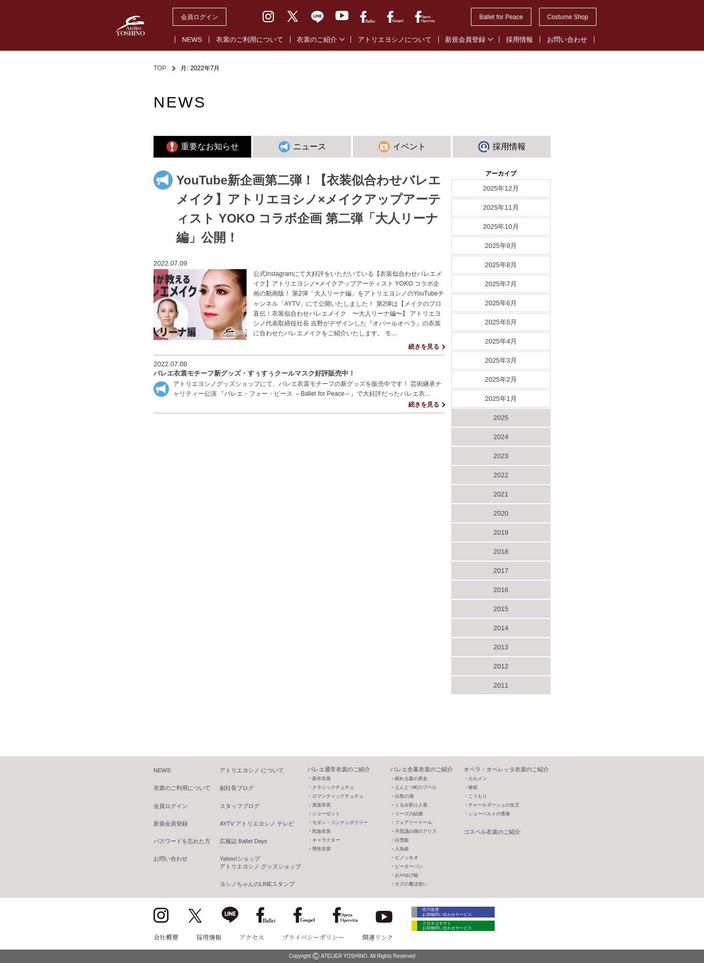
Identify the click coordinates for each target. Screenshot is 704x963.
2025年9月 (501, 246)
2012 (501, 666)
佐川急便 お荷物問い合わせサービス (458, 913)
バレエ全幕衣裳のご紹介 (421, 769)
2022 (501, 475)
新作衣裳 (321, 778)
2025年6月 (501, 303)
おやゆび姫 (406, 875)
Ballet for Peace (501, 17)
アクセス (251, 937)
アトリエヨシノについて (395, 39)
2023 (501, 456)
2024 (501, 437)
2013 (501, 647)
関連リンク (377, 937)
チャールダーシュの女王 (493, 804)
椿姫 (473, 787)
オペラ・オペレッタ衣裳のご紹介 (506, 769)
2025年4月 (501, 341)
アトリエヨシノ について (252, 770)
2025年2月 (501, 379)
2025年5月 (501, 322)
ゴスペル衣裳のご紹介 (492, 832)
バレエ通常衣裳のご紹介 (339, 769)
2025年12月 (500, 188)
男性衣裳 (321, 848)
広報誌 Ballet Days (243, 841)
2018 (501, 551)
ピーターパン (409, 866)
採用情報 (519, 39)
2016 (501, 590)
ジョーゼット (326, 813)
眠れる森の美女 (411, 778)
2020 (501, 513)
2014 (501, 628)
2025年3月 (501, 360)
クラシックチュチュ (333, 787)
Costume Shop (567, 17)
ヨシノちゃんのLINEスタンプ (257, 884)
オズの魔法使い (411, 884)
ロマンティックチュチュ (337, 796)
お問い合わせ (567, 39)
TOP (160, 68)
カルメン (477, 778)
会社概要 (166, 937)
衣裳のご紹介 (317, 39)
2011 (501, 685)
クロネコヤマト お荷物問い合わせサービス (458, 932)
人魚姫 (402, 848)
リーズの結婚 (409, 813)
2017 (501, 570)
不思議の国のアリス (416, 831)
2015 (501, 609)
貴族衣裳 (321, 804)
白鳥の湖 (404, 796)
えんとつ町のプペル (416, 787)
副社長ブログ (237, 788)
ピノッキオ (406, 857)
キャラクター (326, 840)
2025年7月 (501, 284)
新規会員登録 (465, 39)
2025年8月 (501, 265)
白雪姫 (402, 840)
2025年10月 (500, 226)
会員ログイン (199, 17)
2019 (501, 532)
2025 (501, 418)
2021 (501, 494)
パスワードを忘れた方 (182, 841)
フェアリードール (413, 822)
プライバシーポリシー (313, 937)
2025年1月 (501, 398)
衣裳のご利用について (249, 39)
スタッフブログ (239, 806)
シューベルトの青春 (489, 813)
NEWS (192, 39)
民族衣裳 (321, 831)
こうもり (477, 796)
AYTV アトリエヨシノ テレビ (257, 823)
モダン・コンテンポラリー (340, 822)
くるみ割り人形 (411, 804)
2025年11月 (500, 207)
